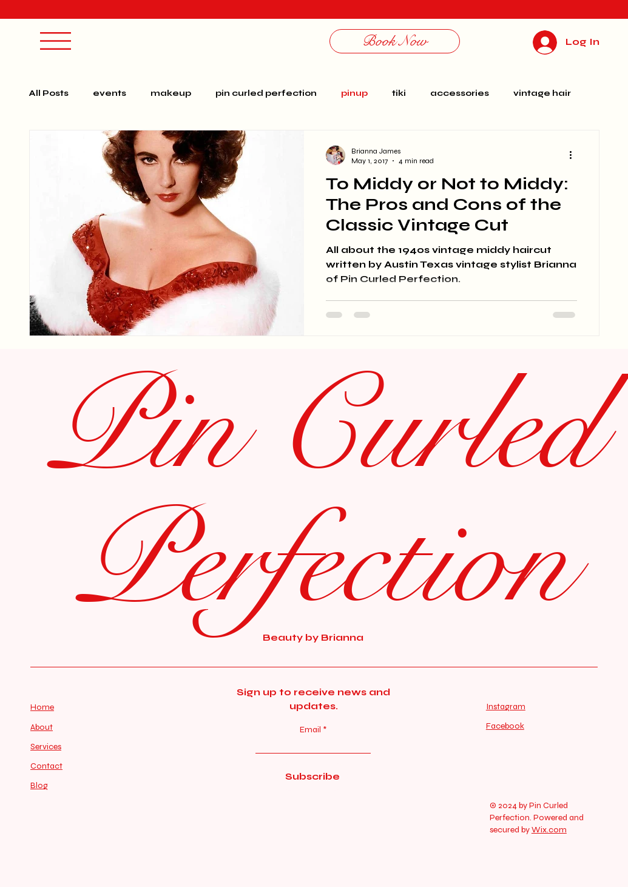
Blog (39, 785)
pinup (354, 93)
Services (45, 746)
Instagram (505, 706)
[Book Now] (394, 41)
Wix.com (549, 830)
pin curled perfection (266, 93)
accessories (459, 93)
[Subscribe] (312, 777)
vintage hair (542, 93)
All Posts (49, 93)
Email (311, 730)
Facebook (505, 726)
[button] (55, 41)
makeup (170, 93)
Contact (46, 766)
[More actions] (575, 155)
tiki (399, 93)
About (41, 727)
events (109, 93)
